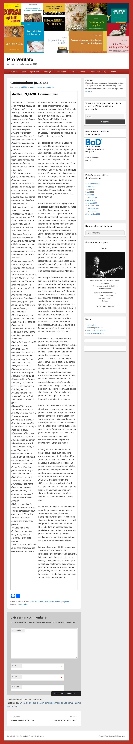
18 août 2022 (90, 186)
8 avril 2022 (89, 195)
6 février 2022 (90, 200)
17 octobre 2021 (91, 211)
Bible (24, 71)
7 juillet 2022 (90, 189)
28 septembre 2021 (92, 214)
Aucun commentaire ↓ (45, 87)
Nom (14, 666)
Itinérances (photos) (98, 71)
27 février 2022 (91, 198)
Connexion (91, 325)
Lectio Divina (49, 602)
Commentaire (18, 630)
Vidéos (113, 71)
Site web (15, 687)
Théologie (47, 71)
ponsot (32, 87)
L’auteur (82, 71)
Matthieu (58, 602)
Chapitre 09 (39, 602)
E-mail (14, 676)
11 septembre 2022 (92, 184)
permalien (24, 604)
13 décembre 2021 (92, 206)
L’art (72, 71)
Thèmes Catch (120, 736)
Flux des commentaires (96, 330)
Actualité (13, 71)
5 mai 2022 (89, 192)
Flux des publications (95, 328)
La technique (61, 71)
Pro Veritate (20, 59)
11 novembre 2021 (92, 209)
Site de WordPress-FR (95, 333)
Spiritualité (34, 71)
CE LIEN (88, 91)
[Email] (104, 116)
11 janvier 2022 (91, 203)
